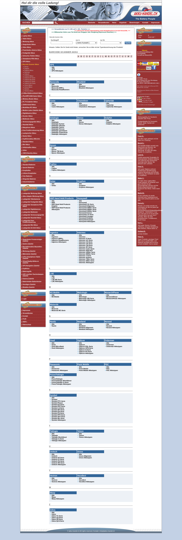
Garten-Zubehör (28, 244)
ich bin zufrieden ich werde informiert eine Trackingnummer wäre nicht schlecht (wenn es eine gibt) (149, 196)
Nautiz (54, 326)
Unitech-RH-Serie (29, 83)
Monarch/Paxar (112, 297)
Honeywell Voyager (86, 216)
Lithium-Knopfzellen (29, 173)
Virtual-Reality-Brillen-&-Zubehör (31, 262)
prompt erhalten (149, 233)
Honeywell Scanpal (86, 220)
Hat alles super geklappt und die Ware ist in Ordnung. (149, 138)
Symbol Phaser (57, 403)
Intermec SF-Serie (85, 247)
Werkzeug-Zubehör (29, 251)
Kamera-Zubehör (28, 278)
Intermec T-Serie (85, 256)
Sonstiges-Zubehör (29, 284)
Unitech (26, 74)
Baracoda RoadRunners (60, 89)
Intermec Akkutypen (86, 262)
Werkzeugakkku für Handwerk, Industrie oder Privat (147, 117)
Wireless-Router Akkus (30, 99)
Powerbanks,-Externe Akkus (32, 50)
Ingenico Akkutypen (59, 242)
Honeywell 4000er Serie (87, 209)
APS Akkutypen (57, 71)
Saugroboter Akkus (29, 44)
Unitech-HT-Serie (29, 78)
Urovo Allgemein (85, 456)
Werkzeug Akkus (28, 41)
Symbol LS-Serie (58, 408)
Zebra (54, 514)
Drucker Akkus (28, 116)
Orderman (110, 345)
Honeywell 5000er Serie (87, 211)
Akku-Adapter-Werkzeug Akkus (33, 196)
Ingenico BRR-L (57, 238)
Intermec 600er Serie (86, 261)
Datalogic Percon (58, 129)
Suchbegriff (55, 40)
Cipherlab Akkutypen (114, 107)
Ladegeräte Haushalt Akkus (32, 218)
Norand (109, 326)
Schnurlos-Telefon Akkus (31, 56)
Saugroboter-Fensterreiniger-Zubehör (32, 240)
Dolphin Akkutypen (113, 124)
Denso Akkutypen (85, 124)
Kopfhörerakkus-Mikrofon (31, 139)
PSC (108, 369)
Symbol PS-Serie (58, 413)
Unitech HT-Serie (58, 458)
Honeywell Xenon (85, 213)
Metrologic (83, 297)
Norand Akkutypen (113, 327)
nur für (102, 40)
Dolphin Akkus (28, 70)
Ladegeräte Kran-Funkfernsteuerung (29, 221)
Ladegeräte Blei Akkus (30, 225)
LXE (53, 278)
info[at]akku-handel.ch (107, 531)
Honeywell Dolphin (86, 218)
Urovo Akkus (28, 85)
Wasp (54, 497)
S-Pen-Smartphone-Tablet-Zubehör (31, 257)
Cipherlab (110, 105)
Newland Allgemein (86, 327)
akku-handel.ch (74, 531)
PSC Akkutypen (112, 370)
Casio (54, 105)
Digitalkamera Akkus (30, 113)
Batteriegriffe (27, 271)
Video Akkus (27, 47)
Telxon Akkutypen (85, 437)
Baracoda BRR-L (58, 88)
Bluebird (82, 86)
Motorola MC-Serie (58, 310)
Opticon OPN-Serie (86, 348)
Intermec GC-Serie (86, 240)
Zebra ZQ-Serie (57, 517)
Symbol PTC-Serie (58, 401)
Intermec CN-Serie (85, 245)
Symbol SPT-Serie (58, 416)
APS (53, 69)
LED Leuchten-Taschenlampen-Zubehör (33, 275)
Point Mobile (83, 369)
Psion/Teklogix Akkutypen (61, 384)
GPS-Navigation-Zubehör (31, 266)
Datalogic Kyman (58, 124)
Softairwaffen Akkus (29, 147)
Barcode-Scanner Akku (56, 37)
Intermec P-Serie (85, 238)
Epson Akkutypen (58, 153)
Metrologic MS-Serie (86, 298)
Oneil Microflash (58, 346)
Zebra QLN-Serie (58, 521)
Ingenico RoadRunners (60, 240)
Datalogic (55, 122)
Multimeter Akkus (28, 119)
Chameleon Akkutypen (87, 107)
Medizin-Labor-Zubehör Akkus (33, 110)
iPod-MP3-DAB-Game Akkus (32, 96)
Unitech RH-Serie (58, 463)
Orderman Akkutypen (114, 346)
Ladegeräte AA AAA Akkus (32, 228)
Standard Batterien (29, 164)
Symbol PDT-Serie (58, 406)
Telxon (81, 435)
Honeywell (83, 202)
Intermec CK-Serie (85, 244)
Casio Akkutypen (58, 107)
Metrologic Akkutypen (87, 300)
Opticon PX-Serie (85, 351)
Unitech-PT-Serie (29, 81)
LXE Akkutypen (57, 281)
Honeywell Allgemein (87, 206)
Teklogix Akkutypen (59, 440)
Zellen (25, 150)
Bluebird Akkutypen (86, 88)
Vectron (26, 89)
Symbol (54, 399)
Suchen (26, 23)
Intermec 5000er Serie (87, 254)
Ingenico (55, 237)
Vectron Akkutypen (59, 482)
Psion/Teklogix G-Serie (60, 382)
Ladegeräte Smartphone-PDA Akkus (32, 205)
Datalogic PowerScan (60, 132)
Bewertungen (146, 131)
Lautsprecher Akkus (29, 133)
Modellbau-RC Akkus (30, 107)
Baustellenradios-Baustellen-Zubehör (32, 247)
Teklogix (55, 435)
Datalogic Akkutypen (59, 134)
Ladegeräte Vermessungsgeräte (33, 215)
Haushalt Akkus (28, 124)
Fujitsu (54, 168)
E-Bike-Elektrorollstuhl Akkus (33, 93)
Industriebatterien (29, 182)
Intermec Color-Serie (86, 249)
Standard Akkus (28, 142)
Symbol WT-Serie (58, 410)
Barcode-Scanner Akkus (31, 64)
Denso (26, 66)
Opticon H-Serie (85, 350)
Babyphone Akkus (29, 127)
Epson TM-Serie (57, 151)
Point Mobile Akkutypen (88, 370)
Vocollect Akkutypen (86, 482)
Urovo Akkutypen (85, 458)
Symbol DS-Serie (58, 411)
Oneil (54, 345)
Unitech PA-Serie (58, 461)
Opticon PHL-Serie (86, 346)
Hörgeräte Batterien (29, 179)
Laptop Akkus (27, 36)
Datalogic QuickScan (59, 131)
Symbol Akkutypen (59, 420)
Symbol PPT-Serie (58, 415)
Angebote (143, 112)
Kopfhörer (26, 268)
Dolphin (26, 68)
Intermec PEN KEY (86, 250)
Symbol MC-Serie (58, 418)
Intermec (27, 72)
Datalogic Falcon (58, 127)
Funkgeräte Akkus (29, 53)
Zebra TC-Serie (57, 516)
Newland (82, 326)
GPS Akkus (26, 61)
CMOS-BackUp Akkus (30, 153)
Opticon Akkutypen (86, 353)
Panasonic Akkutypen (60, 370)
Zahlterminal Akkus (29, 104)
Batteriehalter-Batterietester (32, 281)
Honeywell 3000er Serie (87, 208)
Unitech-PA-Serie (29, 79)
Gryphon (82, 185)
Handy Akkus (27, 136)
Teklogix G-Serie (58, 439)
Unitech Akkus (28, 76)
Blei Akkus (26, 144)
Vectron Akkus (28, 91)
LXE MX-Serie (57, 279)
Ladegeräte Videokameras (31, 199)
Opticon (82, 345)
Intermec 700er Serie (86, 259)
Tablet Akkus (27, 39)
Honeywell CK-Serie (86, 204)
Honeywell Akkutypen (87, 221)
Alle (53, 67)
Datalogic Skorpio (58, 125)
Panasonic (55, 369)
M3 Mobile (55, 297)
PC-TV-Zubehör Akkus (30, 102)
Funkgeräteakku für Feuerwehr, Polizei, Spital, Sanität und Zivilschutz (148, 123)
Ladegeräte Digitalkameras (32, 209)
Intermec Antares (85, 257)
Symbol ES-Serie (58, 404)
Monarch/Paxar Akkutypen (116, 298)
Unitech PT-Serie (58, 459)
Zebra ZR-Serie (57, 519)
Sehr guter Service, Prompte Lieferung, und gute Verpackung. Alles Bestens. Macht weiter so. (149, 225)
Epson (54, 149)
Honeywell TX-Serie (86, 214)
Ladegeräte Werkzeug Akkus (32, 193)
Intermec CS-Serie (85, 242)
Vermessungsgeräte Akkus (32, 122)
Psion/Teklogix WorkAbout (61, 380)
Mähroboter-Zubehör (30, 254)
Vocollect (82, 480)
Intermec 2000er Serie (87, 252)
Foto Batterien (27, 176)
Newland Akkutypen (86, 329)
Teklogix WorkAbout (59, 437)
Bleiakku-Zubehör (29, 287)
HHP (53, 202)
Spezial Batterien (28, 167)
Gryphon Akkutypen (86, 187)
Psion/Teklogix (57, 379)
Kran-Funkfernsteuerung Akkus (33, 130)
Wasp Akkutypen (58, 499)
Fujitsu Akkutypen (58, 170)
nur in (78, 40)
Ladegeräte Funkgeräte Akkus (33, 202)
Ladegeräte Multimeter (30, 212)
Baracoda (55, 86)
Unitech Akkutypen (59, 464)
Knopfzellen (27, 170)
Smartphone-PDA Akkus (31, 58)
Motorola (55, 309)
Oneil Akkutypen (58, 348)
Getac (54, 185)
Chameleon (83, 105)
